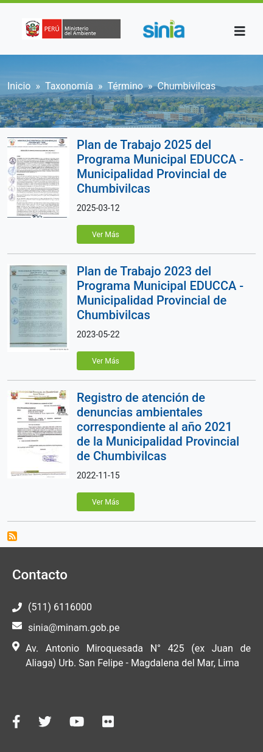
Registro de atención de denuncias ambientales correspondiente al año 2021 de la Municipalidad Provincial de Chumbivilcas (158, 426)
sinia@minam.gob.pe (73, 627)
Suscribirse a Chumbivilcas (12, 536)
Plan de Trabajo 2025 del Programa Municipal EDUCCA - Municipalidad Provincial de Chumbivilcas (160, 166)
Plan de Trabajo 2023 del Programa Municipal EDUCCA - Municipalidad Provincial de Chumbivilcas (160, 293)
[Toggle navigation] (240, 31)
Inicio (18, 86)
